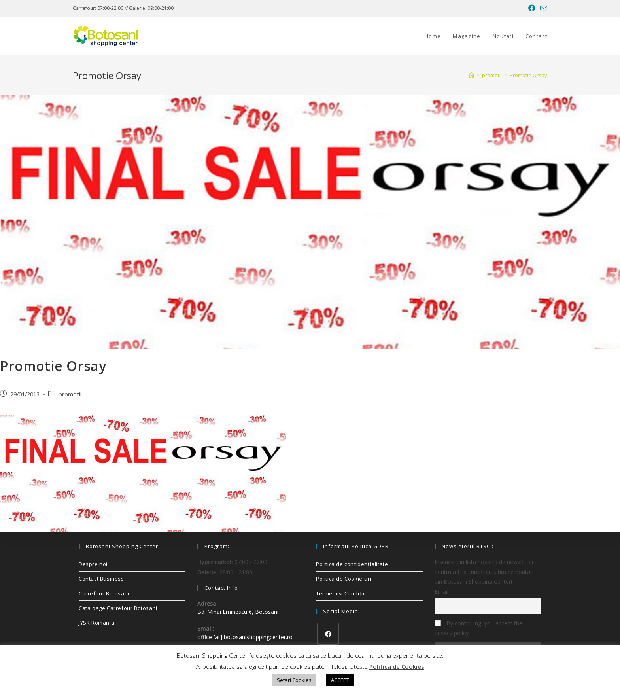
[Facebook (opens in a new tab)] (532, 8)
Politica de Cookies (396, 666)
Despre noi (93, 564)
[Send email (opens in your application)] (542, 8)
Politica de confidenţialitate (352, 564)
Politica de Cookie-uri (343, 578)
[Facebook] (328, 634)
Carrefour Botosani (104, 593)
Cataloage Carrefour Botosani (118, 608)
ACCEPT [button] (340, 680)
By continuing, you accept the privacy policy (478, 628)
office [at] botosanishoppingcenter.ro (245, 637)
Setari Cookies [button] (294, 680)
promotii (70, 394)
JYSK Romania (96, 622)
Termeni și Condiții (340, 593)
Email (441, 591)
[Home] (471, 75)
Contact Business (101, 578)
